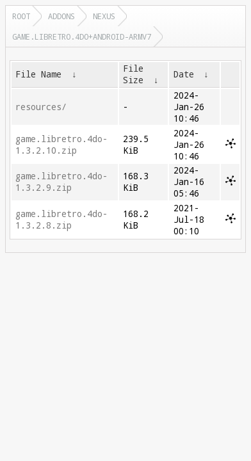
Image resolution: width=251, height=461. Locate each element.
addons (61, 16)
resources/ (41, 107)
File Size (133, 74)
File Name (38, 74)
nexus (104, 16)
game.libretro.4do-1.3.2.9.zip (61, 181)
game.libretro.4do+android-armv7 (81, 36)
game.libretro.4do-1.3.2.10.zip (61, 144)
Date (184, 74)
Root (21, 16)
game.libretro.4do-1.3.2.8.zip (61, 219)
